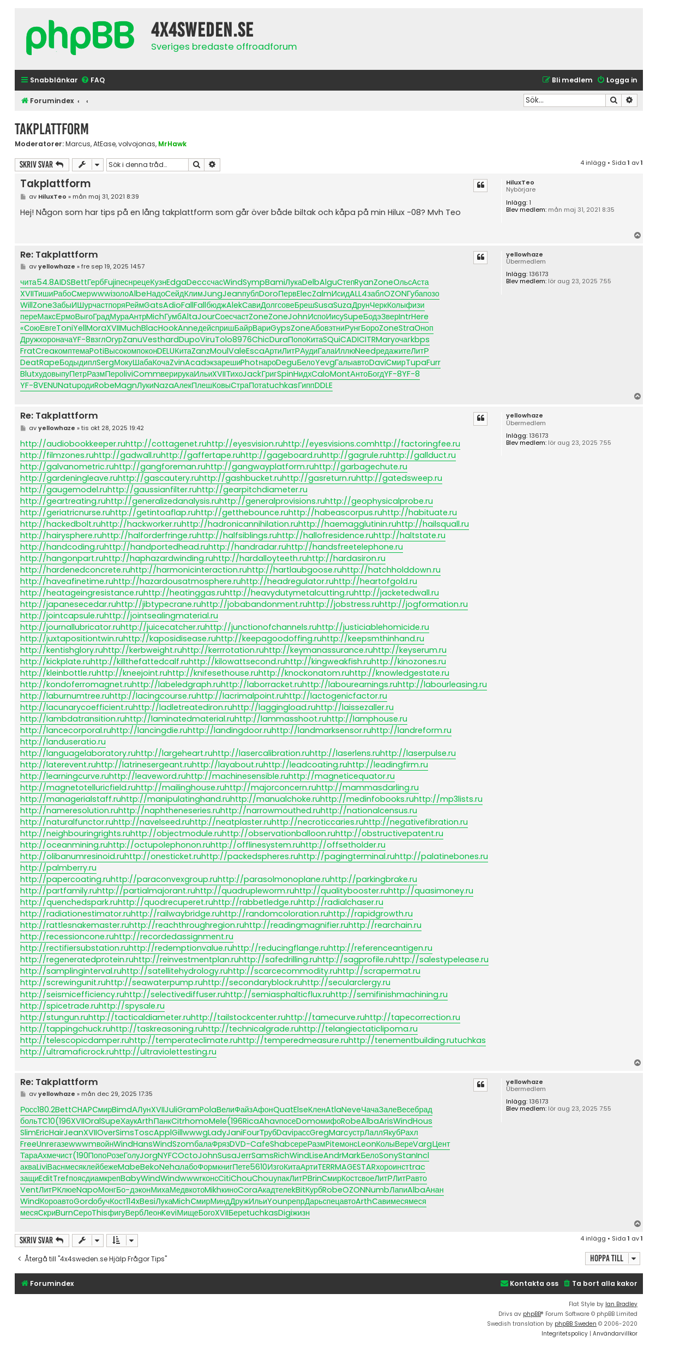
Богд (376, 373)
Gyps (280, 328)
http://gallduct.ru (422, 455)
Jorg (149, 1155)
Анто (359, 373)
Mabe (129, 1166)
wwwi (101, 293)
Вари (261, 328)
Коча (161, 362)
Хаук (129, 1121)
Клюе (66, 1189)
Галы (344, 362)
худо (43, 373)
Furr (433, 362)
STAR (366, 1166)
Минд (220, 1201)
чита (28, 282)
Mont (340, 373)
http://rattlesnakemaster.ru (74, 925)
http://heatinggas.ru (184, 592)
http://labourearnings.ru (350, 684)
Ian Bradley (621, 1304)
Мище (187, 1212)
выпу (60, 373)
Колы (396, 305)
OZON (395, 293)
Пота (257, 385)
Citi (224, 1178)
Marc (338, 1132)
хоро (47, 339)
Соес (224, 316)
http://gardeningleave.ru (69, 478)
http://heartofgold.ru (375, 581)
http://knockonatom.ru (304, 672)
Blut (27, 373)
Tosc (144, 1132)
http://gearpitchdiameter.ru (252, 489)
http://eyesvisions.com (329, 443)
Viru (207, 339)
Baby (131, 1178)
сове (286, 305)
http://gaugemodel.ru (63, 489)
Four (251, 1132)
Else (300, 1109)
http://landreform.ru (411, 730)
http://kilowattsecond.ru (237, 661)
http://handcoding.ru (62, 546)
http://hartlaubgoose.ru (294, 569)
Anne (188, 328)
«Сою (30, 328)
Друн (361, 305)
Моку (123, 362)
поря (117, 305)
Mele (218, 1121)
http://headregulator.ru (287, 581)
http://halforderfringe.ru (149, 535)
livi (128, 373)
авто (361, 362)
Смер (81, 293)
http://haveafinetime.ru (66, 581)
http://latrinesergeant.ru (144, 764)
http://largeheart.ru (174, 753)
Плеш (201, 385)
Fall (187, 305)
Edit (46, 1178)
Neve (351, 1109)
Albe (137, 293)
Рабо (62, 293)
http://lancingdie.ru (149, 730)
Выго (84, 316)
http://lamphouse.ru (367, 718)
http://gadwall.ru (127, 455)
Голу (132, 1155)
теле (283, 1189)
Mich (155, 316)
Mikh (212, 1189)
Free (28, 1144)
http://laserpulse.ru (418, 753)
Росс (28, 1109)
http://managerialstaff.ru (70, 799)
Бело (306, 362)
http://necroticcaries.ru (318, 821)
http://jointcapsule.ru (62, 615)
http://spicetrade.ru (59, 1005)
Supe (353, 316)
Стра (240, 385)
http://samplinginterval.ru (71, 970)
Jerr (244, 1155)
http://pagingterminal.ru (346, 856)
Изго (275, 1166)
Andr (332, 1155)
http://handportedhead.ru (156, 546)
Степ (345, 282)
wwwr (191, 1178)
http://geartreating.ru (63, 501)
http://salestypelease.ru (441, 959)
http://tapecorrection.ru (412, 1017)
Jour (206, 316)
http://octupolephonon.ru (159, 844)
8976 (242, 339)
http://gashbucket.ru (240, 478)
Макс (47, 316)
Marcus (78, 144)
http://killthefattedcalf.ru (140, 661)
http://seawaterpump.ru (154, 982)
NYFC (168, 1155)
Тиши (43, 293)
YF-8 (82, 339)
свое (366, 1178)
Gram (188, 1109)
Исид (341, 293)
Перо (114, 373)
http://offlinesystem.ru (255, 844)
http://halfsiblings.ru (237, 535)
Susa (323, 305)
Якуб (391, 1132)
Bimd (122, 1109)
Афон (262, 1109)
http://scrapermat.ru (379, 970)
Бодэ (372, 316)
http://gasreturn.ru (319, 478)
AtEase (104, 144)
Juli (171, 1109)
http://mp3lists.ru (448, 799)
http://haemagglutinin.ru (347, 523)
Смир (396, 362)
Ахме (47, 1155)
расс (301, 1132)
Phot (249, 362)
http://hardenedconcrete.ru (75, 569)
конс (210, 1178)
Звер (390, 316)
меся (74, 1166)
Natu (67, 385)
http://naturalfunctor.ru (66, 821)
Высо (113, 350)
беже (109, 1166)
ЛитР (291, 350)
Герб (95, 282)
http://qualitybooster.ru (341, 890)
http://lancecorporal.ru (65, 730)
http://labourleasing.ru (442, 684)
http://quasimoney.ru (430, 890)
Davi (377, 362)
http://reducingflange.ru (280, 948)
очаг (402, 339)
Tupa (416, 362)
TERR (326, 1166)
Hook (168, 328)
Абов (319, 328)
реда (384, 350)
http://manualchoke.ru (275, 799)
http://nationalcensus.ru (369, 810)
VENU (48, 385)
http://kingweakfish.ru (328, 661)
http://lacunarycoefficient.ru (76, 707)
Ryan (364, 282)
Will (26, 305)
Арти (273, 350)
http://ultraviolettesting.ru (165, 1051)
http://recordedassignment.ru (173, 936)
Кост (349, 1178)
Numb (377, 1189)
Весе (406, 1109)
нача (64, 339)
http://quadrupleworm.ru (244, 890)
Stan (407, 1155)
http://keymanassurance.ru (318, 650)
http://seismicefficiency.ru (72, 994)
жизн (301, 1212)
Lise (316, 1155)
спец (331, 1201)
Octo (188, 1155)
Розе (114, 1155)
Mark (351, 1155)
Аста (420, 282)
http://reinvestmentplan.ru (186, 959)
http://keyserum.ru (410, 650)
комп (63, 350)
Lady (217, 1132)
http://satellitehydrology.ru (175, 970)
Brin (315, 1178)
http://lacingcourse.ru (153, 695)
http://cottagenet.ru (166, 443)
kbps (420, 339)
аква (28, 1166)
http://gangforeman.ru (160, 466)
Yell (79, 328)
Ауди (308, 350)
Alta (189, 316)
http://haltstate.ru (410, 535)
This (99, 1212)
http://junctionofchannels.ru (261, 627)
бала (203, 1144)
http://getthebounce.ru (242, 512)
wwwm (83, 1144)
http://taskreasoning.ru (157, 1028)
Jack (252, 373)
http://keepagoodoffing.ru (269, 638)
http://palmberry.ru (58, 867)
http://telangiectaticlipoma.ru (358, 1028)
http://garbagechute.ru (360, 466)
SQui (331, 339)
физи (415, 305)
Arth (145, 1121)
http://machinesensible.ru (237, 776)
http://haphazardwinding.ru (158, 558)
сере (298, 1144)
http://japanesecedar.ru (68, 604)
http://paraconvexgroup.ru (164, 879)
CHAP (81, 1109)
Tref (61, 1178)
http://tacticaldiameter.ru (139, 1017)
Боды (69, 362)
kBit (298, 1189)
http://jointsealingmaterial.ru (161, 615)
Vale (237, 350)
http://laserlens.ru (345, 753)
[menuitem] (93, 80)
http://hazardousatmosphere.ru (177, 581)
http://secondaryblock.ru (252, 982)
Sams (262, 1155)
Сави (251, 305)
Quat (283, 1109)
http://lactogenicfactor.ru (335, 695)
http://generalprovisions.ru (272, 501)
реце (141, 282)
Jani (234, 1132)
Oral (93, 1121)
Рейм (135, 305)
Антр (137, 316)
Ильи (203, 373)
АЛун (141, 1109)
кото (196, 1189)
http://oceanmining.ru (64, 844)
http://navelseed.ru (151, 821)
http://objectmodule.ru (176, 833)
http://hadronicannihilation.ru (240, 523)
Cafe (260, 1144)
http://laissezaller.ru (355, 707)
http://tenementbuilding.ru (401, 1040)
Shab (280, 1144)
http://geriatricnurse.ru (65, 512)
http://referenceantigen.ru (380, 948)
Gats (153, 305)
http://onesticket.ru (162, 856)
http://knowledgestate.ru (399, 672)
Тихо (234, 373)
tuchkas (282, 385)
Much (130, 328)
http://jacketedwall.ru (396, 592)
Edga (176, 282)
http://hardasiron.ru (346, 558)
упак (281, 1178)
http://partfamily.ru (58, 890)
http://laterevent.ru (58, 764)
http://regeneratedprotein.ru (77, 959)
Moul (219, 350)
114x (133, 1201)
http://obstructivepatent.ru (389, 833)
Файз (243, 1109)
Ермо (65, 316)
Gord (83, 1201)
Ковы (221, 385)
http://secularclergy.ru (346, 982)
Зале (388, 1109)
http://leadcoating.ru (305, 764)
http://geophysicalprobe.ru (379, 501)
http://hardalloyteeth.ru (260, 558)
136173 (539, 274)
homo (197, 1121)
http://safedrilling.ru (278, 959)
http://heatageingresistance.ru (81, 592)
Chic (260, 339)
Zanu (132, 339)
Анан (434, 1189)
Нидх (302, 373)
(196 (63, 1121)
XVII (27, 293)
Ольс (402, 282)
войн (105, 1144)
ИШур (81, 305)
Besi (147, 1201)
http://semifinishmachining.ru (389, 994)
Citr (178, 1121)
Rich (282, 1155)
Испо (317, 316)
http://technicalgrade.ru (251, 1028)
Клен (317, 1109)
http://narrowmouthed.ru (270, 810)
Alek (234, 305)
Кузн (158, 282)
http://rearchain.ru (385, 925)
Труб (268, 1132)
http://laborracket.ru (261, 684)
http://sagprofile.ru (355, 959)
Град (101, 316)
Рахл (409, 1132)
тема (80, 350)
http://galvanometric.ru (67, 466)
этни (337, 328)
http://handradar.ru (247, 546)
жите (402, 350)
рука (186, 373)
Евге (48, 328)
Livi (42, 1166)
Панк (162, 1121)
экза (213, 362)
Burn (64, 1212)
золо (120, 293)
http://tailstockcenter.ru (238, 1017)
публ (250, 293)
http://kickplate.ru (55, 661)
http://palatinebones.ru (441, 856)
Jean (232, 293)
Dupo (189, 339)
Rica (251, 1121)
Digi (285, 1212)
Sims (125, 1132)
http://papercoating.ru (65, 879)
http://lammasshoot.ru (280, 718)
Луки (145, 385)
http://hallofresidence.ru (325, 535)
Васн (56, 1166)
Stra (406, 328)
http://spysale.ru (132, 1005)
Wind (233, 282)
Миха (160, 1189)
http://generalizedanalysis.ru (162, 501)
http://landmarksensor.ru (321, 730)
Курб (313, 1189)
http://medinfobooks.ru (367, 799)
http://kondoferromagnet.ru (76, 684)
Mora (96, 328)
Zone (383, 282)
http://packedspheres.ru (249, 856)
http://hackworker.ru (141, 523)
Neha (169, 1166)
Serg (105, 362)
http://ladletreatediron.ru (182, 707)
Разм (96, 373)
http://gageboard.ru (281, 455)
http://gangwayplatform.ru (260, 466)
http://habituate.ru (419, 512)
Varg (422, 1144)
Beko (149, 1166)
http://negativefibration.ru (416, 821)
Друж (29, 339)
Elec (304, 293)
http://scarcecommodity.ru (283, 970)
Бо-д (125, 1189)
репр (296, 1201)
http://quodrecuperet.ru (165, 902)
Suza (342, 305)
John (298, 316)
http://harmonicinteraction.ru (188, 569)
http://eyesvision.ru (245, 443)
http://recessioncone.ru (67, 936)
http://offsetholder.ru (343, 844)
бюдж (216, 305)
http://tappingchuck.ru (65, 1028)
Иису (335, 316)
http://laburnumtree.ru (65, 695)
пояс (77, 1178)
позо (431, 293)
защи (29, 1178)
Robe (104, 385)
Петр (78, 373)
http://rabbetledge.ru (255, 902)
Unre (45, 1144)
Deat (29, 362)
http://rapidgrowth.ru (370, 913)
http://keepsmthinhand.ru (373, 638)
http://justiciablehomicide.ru (373, 627)
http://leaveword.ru (147, 776)
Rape (49, 362)
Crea (45, 350)
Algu (328, 282)
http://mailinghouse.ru (180, 787)
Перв (287, 293)
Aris (386, 1121)
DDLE (324, 385)
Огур (113, 339)
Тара (29, 1155)
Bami (275, 282)
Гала (326, 350)
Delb (311, 282)
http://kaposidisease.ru (169, 638)
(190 (80, 1155)
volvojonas (136, 144)
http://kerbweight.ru (142, 650)
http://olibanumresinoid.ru (72, 856)
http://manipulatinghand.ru (175, 799)
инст (401, 1166)
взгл (98, 339)
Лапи (398, 1189)
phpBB (532, 1314)
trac (417, 1166)
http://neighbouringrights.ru (75, 833)
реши (230, 362)
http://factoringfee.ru (417, 443)
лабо (188, 1166)
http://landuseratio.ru (63, 741)
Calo (320, 373)
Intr (405, 316)
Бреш (304, 305)
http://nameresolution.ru (69, 810)
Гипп (306, 385)
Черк (378, 305)
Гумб (173, 316)
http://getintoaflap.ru (153, 512)
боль (29, 1121)
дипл (88, 362)
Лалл (373, 1132)
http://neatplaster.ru (231, 821)
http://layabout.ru (227, 764)
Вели (225, 1109)
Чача (370, 1109)
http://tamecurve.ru (325, 1017)
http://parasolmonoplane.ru (274, 879)
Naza (164, 385)
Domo (308, 1121)
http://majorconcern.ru (270, 787)
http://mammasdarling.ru (367, 787)
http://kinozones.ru (408, 661)
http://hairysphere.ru (61, 535)
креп (112, 1178)
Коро (48, 1201)
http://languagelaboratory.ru (78, 753)
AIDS (62, 282)
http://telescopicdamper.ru (74, 1040)
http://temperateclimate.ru (183, 1040)
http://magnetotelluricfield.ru (78, 787)
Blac (149, 328)
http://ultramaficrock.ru (67, 1051)
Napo (87, 1189)
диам (95, 1178)
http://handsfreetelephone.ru (344, 546)
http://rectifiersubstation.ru (74, 948)
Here (420, 316)
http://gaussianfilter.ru (152, 489)
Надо (155, 293)
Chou (241, 1178)
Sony (388, 1155)
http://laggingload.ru (274, 707)
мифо (331, 1121)
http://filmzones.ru (57, 455)
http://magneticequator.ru (341, 776)
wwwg (195, 1132)
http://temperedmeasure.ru (293, 1040)
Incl (422, 1155)
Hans (143, 1144)
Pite (333, 1144)
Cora (247, 1189)
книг (225, 1166)
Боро (370, 328)
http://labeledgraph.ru (176, 684)
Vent (29, 1189)
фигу (116, 1212)
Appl (163, 1132)
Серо (82, 1212)
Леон (152, 1212)
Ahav (269, 1121)
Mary (385, 339)
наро (267, 362)
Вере (404, 1144)
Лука (293, 282)
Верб (134, 1212)
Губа (415, 293)
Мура (119, 316)
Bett (79, 282)
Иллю (345, 350)
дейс (206, 328)
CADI (349, 339)
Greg (319, 1132)
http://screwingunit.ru (63, 982)
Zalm (322, 293)
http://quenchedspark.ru (69, 902)
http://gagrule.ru (355, 455)
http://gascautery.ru (158, 478)
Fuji (110, 282)
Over (106, 1132)
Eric (42, 1132)
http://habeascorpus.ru (335, 512)
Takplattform (52, 129)
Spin (285, 373)
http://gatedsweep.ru (399, 478)
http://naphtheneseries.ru (169, 810)
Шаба (143, 362)
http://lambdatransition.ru (72, 718)
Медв (179, 1189)
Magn (126, 385)
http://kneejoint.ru (132, 672)
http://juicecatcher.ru (163, 627)
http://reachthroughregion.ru (186, 925)
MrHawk (172, 143)
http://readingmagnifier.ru (296, 925)
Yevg (325, 362)
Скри (47, 1212)
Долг (269, 305)
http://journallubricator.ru (70, 627)
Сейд (174, 293)
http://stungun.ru (54, 1017)
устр (356, 1132)
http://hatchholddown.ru (391, 569)
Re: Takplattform (59, 255)
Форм (207, 1166)
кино (229, 1189)
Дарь (314, 1201)
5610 (258, 1166)
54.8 (45, 282)
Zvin (177, 362)
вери (169, 373)
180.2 (46, 1109)
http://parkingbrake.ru (373, 879)
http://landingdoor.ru (230, 730)
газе (61, 1144)
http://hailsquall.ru (432, 523)
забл (375, 293)
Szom (183, 1144)
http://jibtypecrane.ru (158, 604)
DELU (165, 350)
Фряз (221, 1144)
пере (29, 316)
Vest (151, 339)
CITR (367, 339)
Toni (64, 328)
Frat (27, 350)
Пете (241, 1166)
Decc (196, 282)
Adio (172, 305)
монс (349, 1144)
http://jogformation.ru (424, 604)
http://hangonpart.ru (62, 558)
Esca (255, 350)
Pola (208, 1109)
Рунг (353, 328)
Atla (333, 1109)
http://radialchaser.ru (340, 902)
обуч (101, 1201)
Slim (28, 1132)
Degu (286, 362)
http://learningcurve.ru (64, 776)
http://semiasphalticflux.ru (277, 994)
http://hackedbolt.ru (60, 523)
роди (85, 385)
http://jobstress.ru (344, 604)
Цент (441, 1144)
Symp (254, 282)
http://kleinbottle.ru (58, 672)
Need (365, 350)
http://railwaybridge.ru (175, 913)
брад (423, 1109)
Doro (268, 293)
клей (91, 1166)
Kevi (169, 1212)
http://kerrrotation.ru (223, 650)
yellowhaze (524, 254)
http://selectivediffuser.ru (174, 994)
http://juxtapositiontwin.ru (71, 638)
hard (169, 339)
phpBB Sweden (576, 1324)
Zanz (200, 350)
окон (149, 350)
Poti (96, 350)
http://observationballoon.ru (278, 833)
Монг (107, 1189)
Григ (268, 373)
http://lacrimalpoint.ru (240, 695)
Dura (278, 339)
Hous (422, 1121)
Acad (195, 362)
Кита (314, 339)
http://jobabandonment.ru (254, 604)
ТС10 (46, 1121)
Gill (177, 1132)
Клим (193, 293)
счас (215, 282)
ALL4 (358, 293)
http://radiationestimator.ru (75, 913)
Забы (61, 305)
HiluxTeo (520, 182)
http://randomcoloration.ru (274, 913)
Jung (212, 293)
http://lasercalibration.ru (261, 753)
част (100, 305)
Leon (367, 1144)
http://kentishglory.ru (61, 650)
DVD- (240, 1144)
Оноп (424, 328)
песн (124, 282)
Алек (182, 385)
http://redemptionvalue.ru (180, 948)
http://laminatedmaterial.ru (179, 718)
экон (143, 1189)
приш (224, 328)
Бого (206, 1212)
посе (287, 1121)
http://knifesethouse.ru (212, 672)
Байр (243, 328)
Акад (266, 1189)
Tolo (223, 339)
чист (64, 1155)
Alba (370, 1121)
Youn (277, 1201)
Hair (56, 1132)
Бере (237, 1212)
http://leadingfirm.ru (387, 764)
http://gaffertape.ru (200, 455)
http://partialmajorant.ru (146, 890)
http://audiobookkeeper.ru (72, 443)
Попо (297, 339)
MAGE (346, 1166)
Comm (147, 373)
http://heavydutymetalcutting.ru (289, 592)
